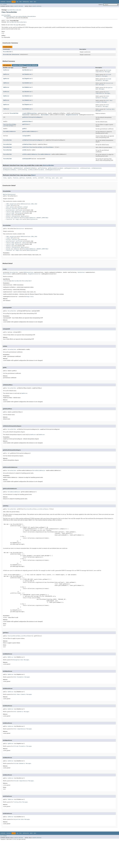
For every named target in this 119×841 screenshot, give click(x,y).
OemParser (6, 96)
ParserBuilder (31, 16)
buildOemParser (27, 96)
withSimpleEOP (26, 158)
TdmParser (6, 109)
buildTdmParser (27, 109)
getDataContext (18, 168)
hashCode (28, 177)
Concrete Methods (31, 65)
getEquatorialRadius (30, 168)
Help (35, 1)
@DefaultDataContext (9, 194)
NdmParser (6, 87)
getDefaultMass (27, 121)
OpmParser (6, 104)
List (4, 125)
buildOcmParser (27, 91)
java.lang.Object (6, 15)
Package (8, 1)
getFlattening (42, 168)
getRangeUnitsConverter (71, 168)
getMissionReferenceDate (55, 168)
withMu (24, 150)
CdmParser (6, 83)
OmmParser (6, 100)
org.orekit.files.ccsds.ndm (14, 10)
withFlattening (22, 169)
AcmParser (6, 70)
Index (31, 1)
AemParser (6, 74)
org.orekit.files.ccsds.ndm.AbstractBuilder (15, 16)
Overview (2, 1)
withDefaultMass (27, 144)
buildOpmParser (27, 104)
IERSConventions (32, 113)
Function (6, 124)
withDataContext (96, 168)
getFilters (25, 124)
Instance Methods (18, 65)
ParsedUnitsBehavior (9, 131)
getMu (24, 128)
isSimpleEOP (26, 135)
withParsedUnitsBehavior (30, 154)
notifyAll (41, 177)
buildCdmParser (27, 83)
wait (53, 177)
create (24, 113)
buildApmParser (27, 78)
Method (21, 6)
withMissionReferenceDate (36, 169)
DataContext (16, 54)
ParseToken (12, 124)
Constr (16, 6)
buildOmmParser (27, 100)
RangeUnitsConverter (72, 114)
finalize (15, 177)
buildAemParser (27, 74)
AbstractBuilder (12, 22)
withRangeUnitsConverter (52, 169)
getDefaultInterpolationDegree (31, 117)
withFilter (25, 147)
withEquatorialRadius (9, 169)
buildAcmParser (27, 70)
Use (17, 1)
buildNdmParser (27, 87)
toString (48, 177)
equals (10, 177)
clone (4, 177)
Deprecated (26, 1)
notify (35, 177)
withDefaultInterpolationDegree (32, 140)
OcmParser (6, 91)
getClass (22, 177)
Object (33, 175)
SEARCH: (101, 4)
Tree (20, 1)
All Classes (3, 4)
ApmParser (6, 78)
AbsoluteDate (45, 114)
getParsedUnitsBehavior (29, 131)
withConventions (85, 168)
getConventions (7, 168)
